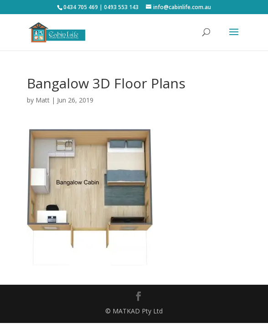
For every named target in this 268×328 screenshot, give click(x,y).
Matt (43, 100)
